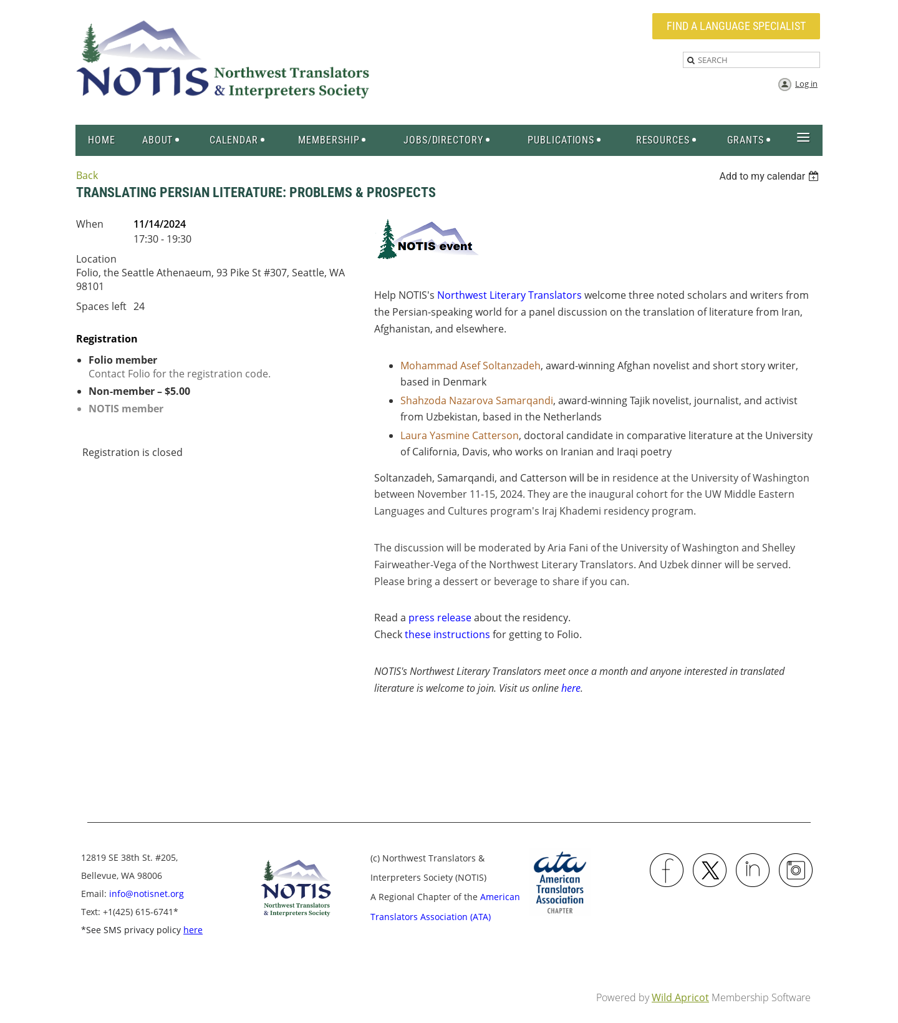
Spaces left (101, 306)
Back (87, 175)
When (90, 224)
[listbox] (770, 176)
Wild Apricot (680, 997)
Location (96, 259)
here (571, 688)
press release (439, 617)
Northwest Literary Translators (509, 295)
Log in (806, 83)
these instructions (447, 634)
